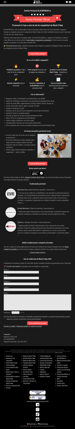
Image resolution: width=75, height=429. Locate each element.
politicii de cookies (59, 352)
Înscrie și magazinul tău (13, 385)
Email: (21, 277)
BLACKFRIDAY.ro (39, 2)
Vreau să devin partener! (37, 54)
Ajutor (8, 369)
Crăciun (42, 369)
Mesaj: (37, 301)
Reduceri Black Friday (29, 360)
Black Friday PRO (45, 367)
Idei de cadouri (27, 369)
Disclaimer (60, 381)
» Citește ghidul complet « (37, 252)
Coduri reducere (27, 374)
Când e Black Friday (11, 363)
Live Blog (25, 376)
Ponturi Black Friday (29, 379)
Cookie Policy (61, 383)
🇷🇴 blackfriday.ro (32, 424)
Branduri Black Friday (29, 358)
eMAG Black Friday (45, 365)
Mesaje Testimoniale (46, 363)
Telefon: (21, 288)
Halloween (43, 372)
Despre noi (9, 356)
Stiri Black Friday (28, 372)
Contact (8, 388)
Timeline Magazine (45, 356)
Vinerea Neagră (10, 365)
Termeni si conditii (62, 365)
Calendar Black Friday (46, 358)
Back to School (44, 374)
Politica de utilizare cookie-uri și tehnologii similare (63, 369)
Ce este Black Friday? (12, 367)
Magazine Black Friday (29, 356)
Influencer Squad (45, 376)
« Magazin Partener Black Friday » (34, 177)
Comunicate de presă (46, 360)
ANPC (58, 379)
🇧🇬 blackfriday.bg (43, 424)
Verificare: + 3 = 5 (14, 312)
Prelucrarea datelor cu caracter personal (29, 326)
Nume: (21, 271)
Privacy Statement (62, 385)
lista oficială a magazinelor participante (39, 40)
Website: (21, 282)
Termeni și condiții (9, 326)
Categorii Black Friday (29, 363)
